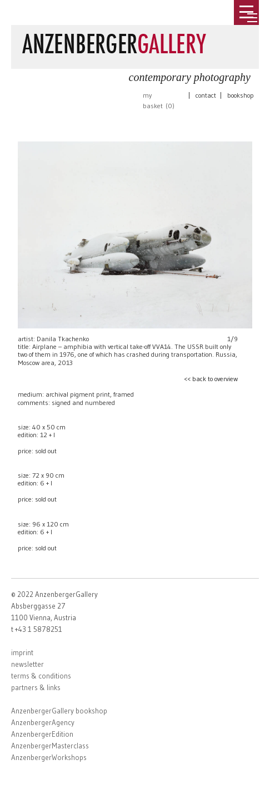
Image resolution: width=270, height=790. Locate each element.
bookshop (240, 95)
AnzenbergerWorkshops (49, 757)
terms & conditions (41, 675)
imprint (22, 652)
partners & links (36, 687)
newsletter (27, 664)
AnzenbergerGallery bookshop (59, 710)
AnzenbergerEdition (42, 734)
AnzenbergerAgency (42, 722)
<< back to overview (211, 378)
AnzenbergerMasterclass (50, 745)
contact (206, 95)
